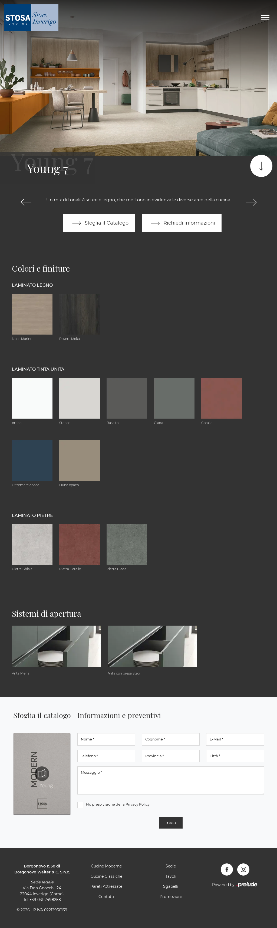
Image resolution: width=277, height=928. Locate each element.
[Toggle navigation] (265, 18)
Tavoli (170, 876)
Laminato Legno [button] (32, 285)
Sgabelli (170, 886)
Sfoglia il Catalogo (99, 223)
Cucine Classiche (106, 876)
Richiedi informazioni (182, 223)
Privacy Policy (138, 804)
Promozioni (171, 896)
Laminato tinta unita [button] (38, 369)
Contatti (106, 896)
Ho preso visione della (118, 804)
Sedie (171, 866)
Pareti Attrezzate (106, 886)
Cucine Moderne (106, 866)
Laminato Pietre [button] (32, 515)
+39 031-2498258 (45, 899)
